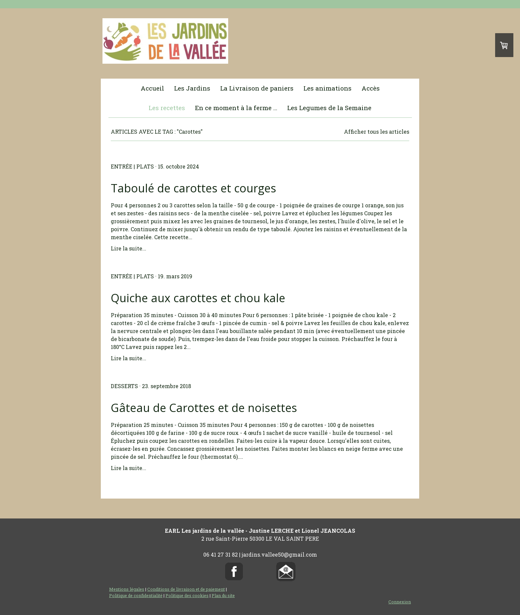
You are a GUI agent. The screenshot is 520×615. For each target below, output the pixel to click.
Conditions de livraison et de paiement (186, 589)
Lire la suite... (128, 248)
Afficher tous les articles (376, 131)
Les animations (327, 88)
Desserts (124, 385)
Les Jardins (192, 88)
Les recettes (167, 107)
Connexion (399, 601)
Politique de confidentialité (135, 595)
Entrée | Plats (132, 166)
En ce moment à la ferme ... (236, 107)
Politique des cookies (187, 595)
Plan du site (223, 595)
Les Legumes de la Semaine (329, 107)
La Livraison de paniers (256, 88)
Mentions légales (126, 589)
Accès (370, 88)
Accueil (152, 88)
